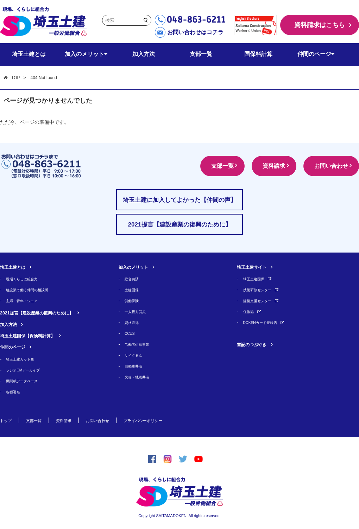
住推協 (250, 311)
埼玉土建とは (29, 54)
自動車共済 (136, 366)
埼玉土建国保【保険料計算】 (36, 335)
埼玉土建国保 (257, 278)
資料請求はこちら (319, 24)
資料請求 (264, 166)
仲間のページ (315, 54)
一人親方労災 (138, 311)
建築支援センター (261, 300)
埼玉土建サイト (256, 267)
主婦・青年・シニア (26, 300)
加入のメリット (86, 54)
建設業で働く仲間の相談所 (33, 289)
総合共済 (134, 278)
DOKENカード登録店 (265, 322)
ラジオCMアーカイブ (28, 369)
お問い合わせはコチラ (195, 32)
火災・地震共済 (141, 377)
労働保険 (134, 300)
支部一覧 (201, 54)
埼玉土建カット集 (24, 359)
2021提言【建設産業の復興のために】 (48, 313)
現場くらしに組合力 (26, 278)
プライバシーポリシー (166, 420)
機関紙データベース (26, 380)
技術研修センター (261, 289)
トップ (7, 420)
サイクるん (136, 355)
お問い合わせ (328, 166)
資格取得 (134, 322)
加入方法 (143, 54)
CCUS (131, 333)
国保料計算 (258, 54)
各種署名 (15, 391)
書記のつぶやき (256, 344)
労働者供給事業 (141, 344)
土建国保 (134, 289)
